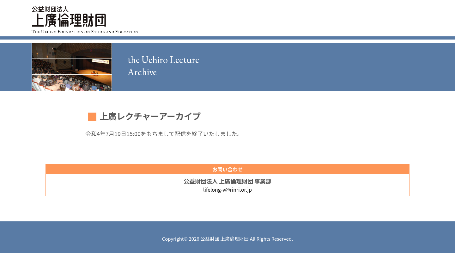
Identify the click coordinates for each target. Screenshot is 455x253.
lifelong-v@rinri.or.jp (227, 189)
